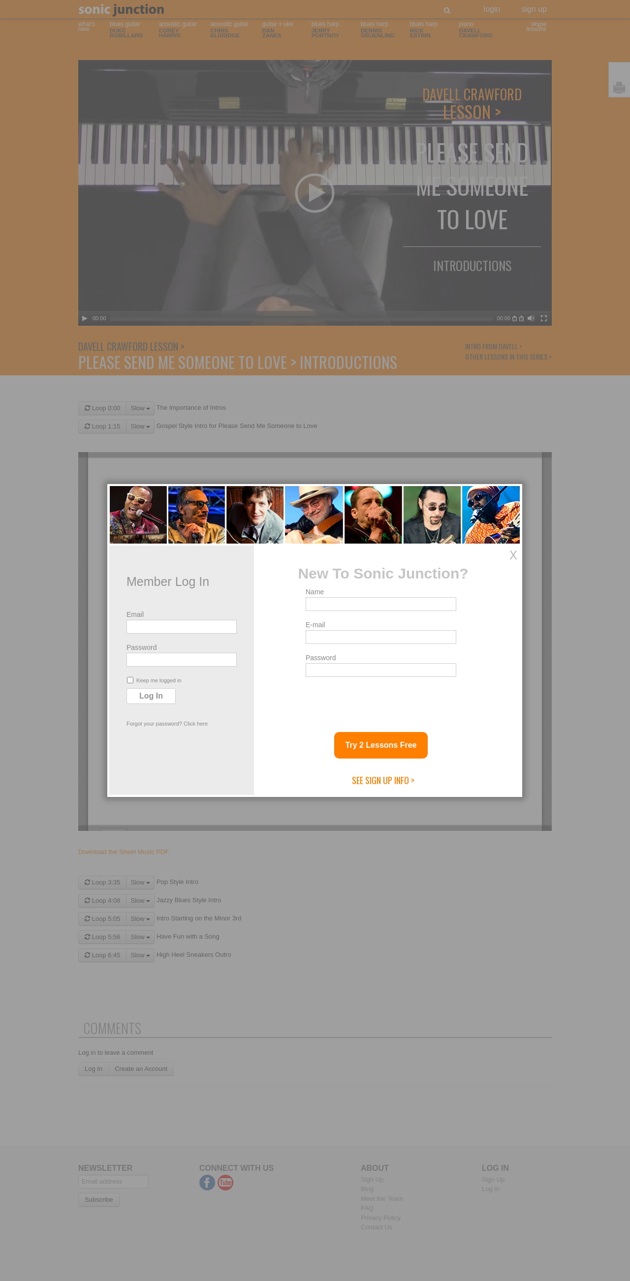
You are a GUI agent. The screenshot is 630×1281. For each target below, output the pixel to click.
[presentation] (380, 700)
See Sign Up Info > (383, 780)
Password (141, 647)
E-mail (315, 625)
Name (315, 592)
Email (135, 614)
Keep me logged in (154, 680)
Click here (196, 724)
